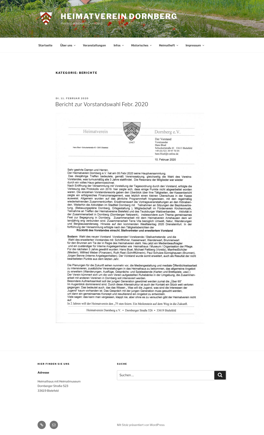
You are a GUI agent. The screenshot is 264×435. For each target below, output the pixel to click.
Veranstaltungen (94, 45)
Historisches (141, 45)
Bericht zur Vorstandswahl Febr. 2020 (101, 104)
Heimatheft (169, 45)
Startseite (45, 45)
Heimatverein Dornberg (119, 16)
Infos (119, 45)
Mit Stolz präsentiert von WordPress (141, 425)
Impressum (195, 45)
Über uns (68, 45)
